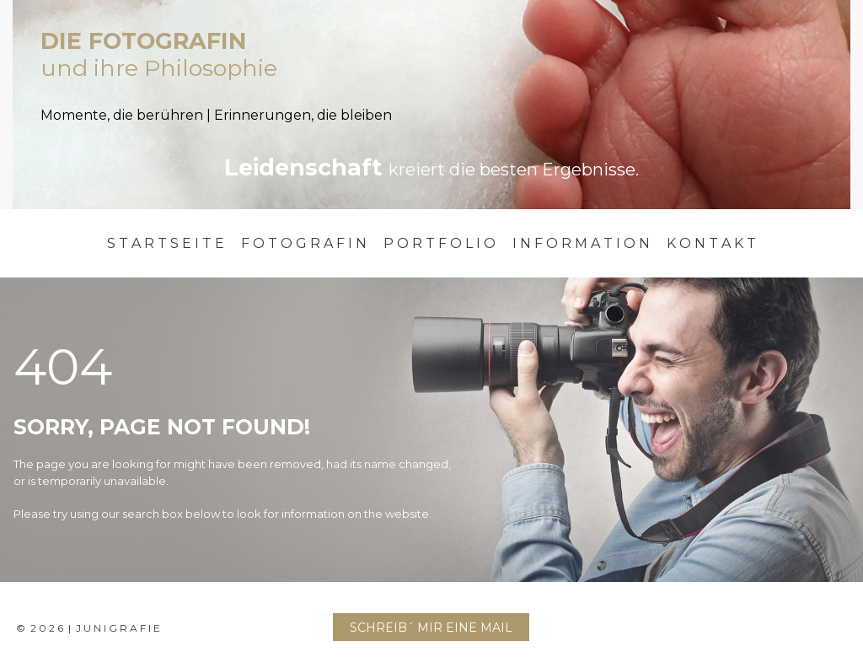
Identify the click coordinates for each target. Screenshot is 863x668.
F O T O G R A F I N (304, 243)
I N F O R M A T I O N (581, 243)
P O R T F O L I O (439, 243)
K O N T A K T (711, 243)
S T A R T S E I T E (165, 243)
